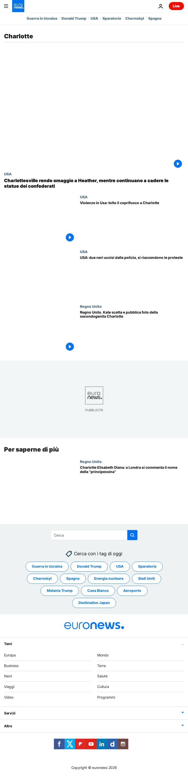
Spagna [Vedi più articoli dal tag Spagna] (72, 578)
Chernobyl (134, 18)
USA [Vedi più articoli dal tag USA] (119, 566)
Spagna (154, 18)
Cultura (103, 687)
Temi (8, 644)
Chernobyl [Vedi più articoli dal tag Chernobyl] (42, 578)
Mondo (103, 655)
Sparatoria (111, 18)
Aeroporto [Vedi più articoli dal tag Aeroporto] (132, 591)
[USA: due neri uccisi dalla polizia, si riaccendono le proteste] (132, 277)
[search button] (132, 535)
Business (11, 665)
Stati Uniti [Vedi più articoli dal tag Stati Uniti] (146, 578)
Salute (102, 676)
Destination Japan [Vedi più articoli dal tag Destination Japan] (94, 603)
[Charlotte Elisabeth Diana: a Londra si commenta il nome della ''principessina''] (132, 486)
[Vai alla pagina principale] (18, 6)
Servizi (9, 713)
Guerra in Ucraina (42, 18)
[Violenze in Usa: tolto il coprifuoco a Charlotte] (132, 222)
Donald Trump (73, 18)
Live (176, 6)
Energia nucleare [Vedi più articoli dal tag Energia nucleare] (108, 578)
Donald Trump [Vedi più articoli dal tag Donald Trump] (89, 566)
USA (94, 18)
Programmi (106, 697)
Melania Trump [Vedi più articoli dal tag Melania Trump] (60, 591)
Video (8, 697)
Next (8, 676)
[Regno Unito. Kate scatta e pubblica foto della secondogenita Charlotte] (132, 331)
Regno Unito (91, 306)
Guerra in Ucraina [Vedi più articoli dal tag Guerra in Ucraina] (47, 566)
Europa (10, 655)
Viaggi (9, 687)
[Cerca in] (94, 535)
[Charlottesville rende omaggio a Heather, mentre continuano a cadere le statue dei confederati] (94, 183)
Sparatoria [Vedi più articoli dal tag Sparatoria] (147, 566)
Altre (8, 726)
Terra (101, 665)
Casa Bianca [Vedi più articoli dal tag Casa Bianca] (98, 591)
